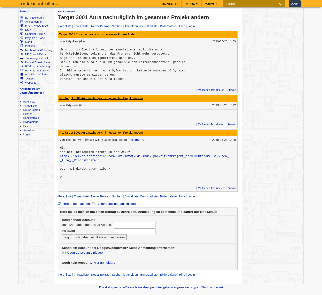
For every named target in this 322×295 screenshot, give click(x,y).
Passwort (68, 230)
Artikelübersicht (30, 88)
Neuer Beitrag (31, 109)
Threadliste (30, 105)
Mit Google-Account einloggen (83, 252)
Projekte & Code (32, 38)
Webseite (28, 82)
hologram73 (137, 139)
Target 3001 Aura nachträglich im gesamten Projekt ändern (98, 34)
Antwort (232, 90)
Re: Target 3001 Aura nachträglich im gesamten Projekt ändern (101, 98)
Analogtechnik (31, 21)
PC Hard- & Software (35, 70)
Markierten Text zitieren (211, 90)
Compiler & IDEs (32, 33)
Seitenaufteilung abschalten (114, 203)
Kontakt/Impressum (110, 287)
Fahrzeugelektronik (34, 58)
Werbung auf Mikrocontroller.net (204, 287)
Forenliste (29, 101)
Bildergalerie (30, 122)
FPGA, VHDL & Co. (34, 25)
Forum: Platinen (66, 11)
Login (295, 3)
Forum (24, 11)
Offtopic (27, 78)
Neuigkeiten (169, 3)
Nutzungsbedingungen (168, 287)
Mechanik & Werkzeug (36, 50)
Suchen (27, 113)
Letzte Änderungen (32, 92)
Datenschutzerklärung (138, 287)
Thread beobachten (74, 203)
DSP (25, 29)
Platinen (27, 46)
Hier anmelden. (104, 262)
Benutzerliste (31, 117)
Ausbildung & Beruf (34, 74)
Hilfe (26, 126)
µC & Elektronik (32, 17)
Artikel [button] (191, 3)
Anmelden (29, 130)
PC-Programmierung (35, 66)
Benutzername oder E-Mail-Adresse (87, 224)
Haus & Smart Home (35, 62)
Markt (26, 41)
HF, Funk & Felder (33, 54)
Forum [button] (211, 3)
